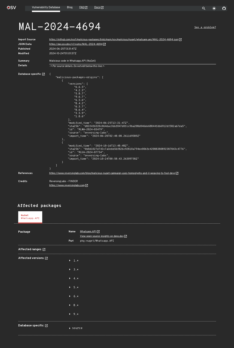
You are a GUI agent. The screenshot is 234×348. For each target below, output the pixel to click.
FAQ (81, 7)
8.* (76, 305)
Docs (97, 7)
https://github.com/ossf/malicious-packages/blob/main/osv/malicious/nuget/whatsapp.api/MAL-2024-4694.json (113, 39)
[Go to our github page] (224, 8)
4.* (76, 278)
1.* (76, 261)
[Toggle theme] (214, 8)
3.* (76, 269)
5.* (76, 287)
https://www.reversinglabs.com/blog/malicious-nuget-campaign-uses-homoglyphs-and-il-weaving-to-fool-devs (112, 173)
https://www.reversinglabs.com (67, 185)
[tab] (30, 217)
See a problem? (205, 27)
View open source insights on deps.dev (102, 236)
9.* (76, 314)
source (77, 328)
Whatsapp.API (88, 231)
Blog (69, 7)
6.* (76, 296)
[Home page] (11, 8)
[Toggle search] (203, 8)
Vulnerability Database (46, 7)
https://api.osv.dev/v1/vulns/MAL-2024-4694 (75, 44)
